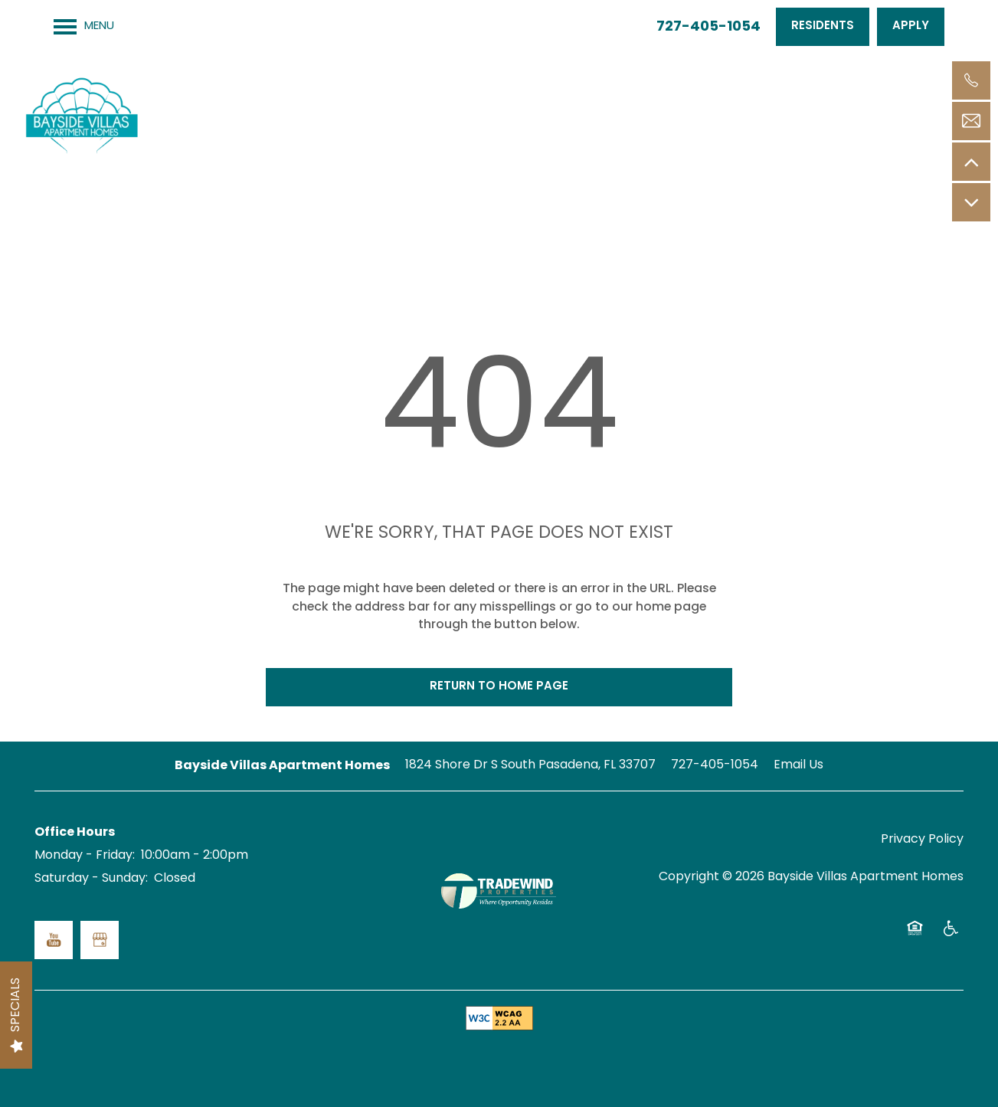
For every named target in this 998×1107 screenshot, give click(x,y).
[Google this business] (99, 940)
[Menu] (84, 27)
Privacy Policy (922, 840)
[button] (822, 27)
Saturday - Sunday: (91, 879)
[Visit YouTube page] (53, 940)
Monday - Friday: (84, 856)
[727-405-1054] (971, 80)
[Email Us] (971, 121)
